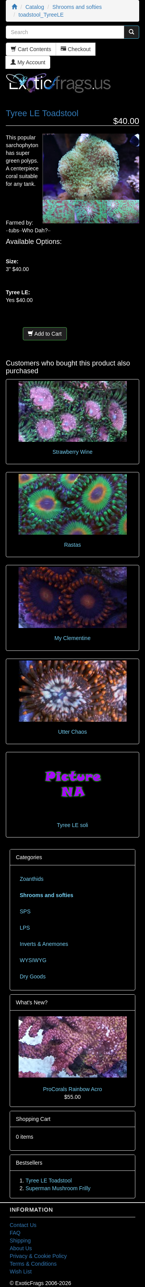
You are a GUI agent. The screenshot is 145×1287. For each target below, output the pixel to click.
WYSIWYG (33, 960)
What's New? (32, 1002)
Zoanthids (31, 879)
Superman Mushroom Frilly (58, 1188)
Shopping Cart (33, 1119)
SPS (25, 911)
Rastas (72, 545)
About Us (21, 1248)
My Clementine (72, 638)
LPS (25, 928)
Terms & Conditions (33, 1264)
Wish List (21, 1271)
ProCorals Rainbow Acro (72, 1089)
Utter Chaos (72, 732)
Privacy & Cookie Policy (38, 1256)
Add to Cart (45, 334)
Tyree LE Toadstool (49, 1180)
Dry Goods (33, 976)
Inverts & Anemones (44, 944)
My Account (27, 62)
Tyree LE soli (72, 825)
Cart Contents (31, 49)
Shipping (20, 1240)
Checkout (75, 49)
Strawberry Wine (72, 452)
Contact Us (23, 1225)
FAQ (15, 1233)
